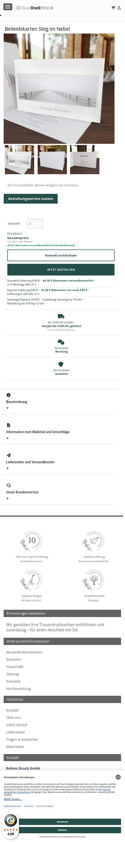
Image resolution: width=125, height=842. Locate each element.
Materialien (15, 746)
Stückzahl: (14, 223)
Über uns (13, 717)
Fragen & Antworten (22, 739)
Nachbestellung (18, 688)
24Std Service (16, 724)
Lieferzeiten (15, 732)
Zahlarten (13, 659)
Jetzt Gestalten (61, 269)
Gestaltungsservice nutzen (30, 198)
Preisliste (13, 681)
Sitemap (12, 674)
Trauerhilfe (15, 666)
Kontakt (12, 710)
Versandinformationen (24, 652)
